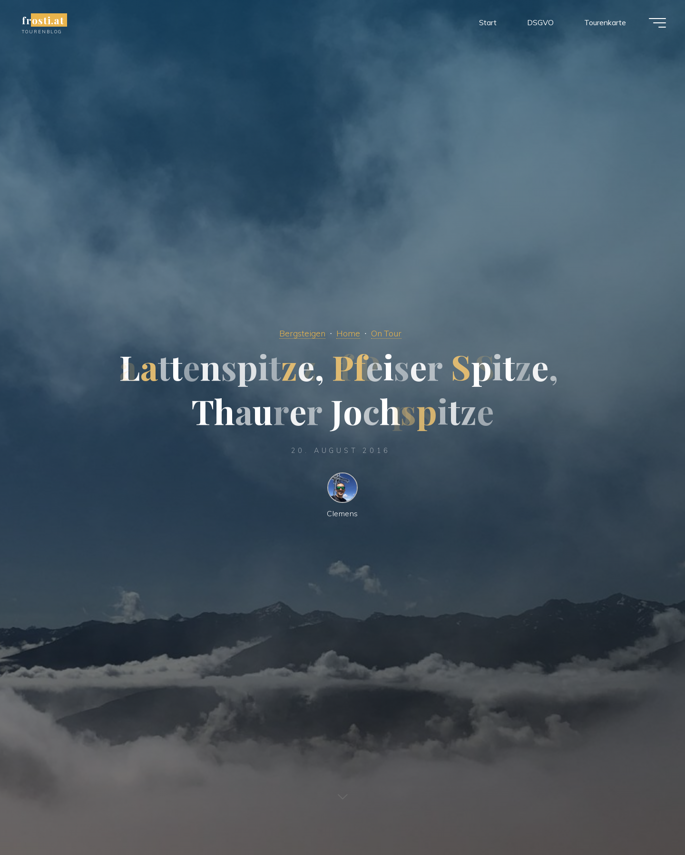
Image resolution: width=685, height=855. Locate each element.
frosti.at (43, 20)
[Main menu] (657, 23)
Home (348, 333)
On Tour (386, 333)
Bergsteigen (302, 333)
